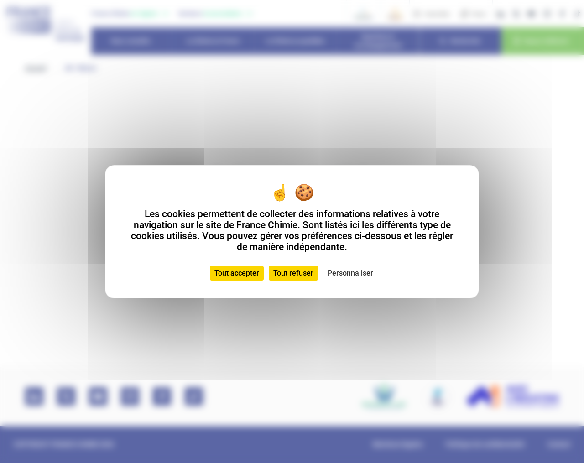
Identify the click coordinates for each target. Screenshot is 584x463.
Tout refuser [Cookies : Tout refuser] (293, 273)
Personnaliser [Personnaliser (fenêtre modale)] (350, 273)
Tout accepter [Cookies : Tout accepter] (236, 273)
